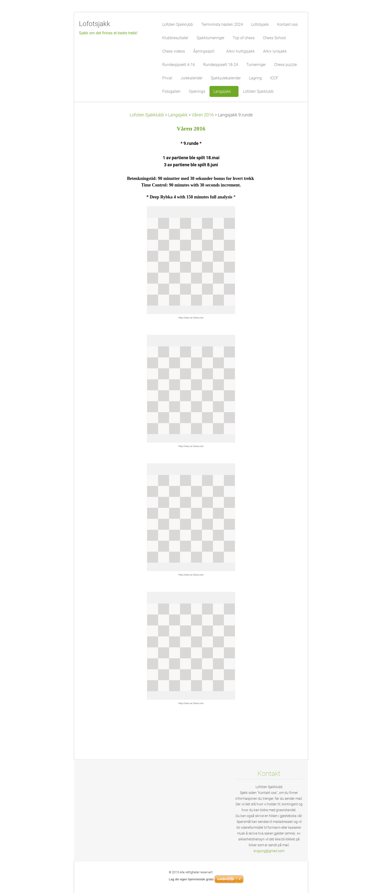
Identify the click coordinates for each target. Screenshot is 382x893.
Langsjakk (178, 114)
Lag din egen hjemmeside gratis (191, 879)
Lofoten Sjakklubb (147, 114)
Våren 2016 (203, 114)
